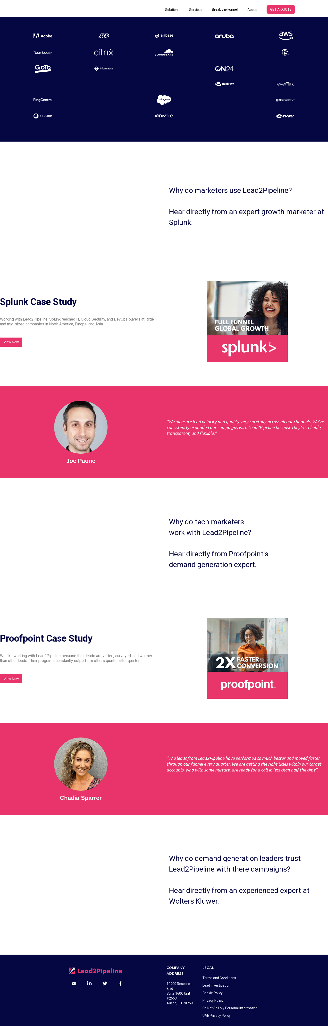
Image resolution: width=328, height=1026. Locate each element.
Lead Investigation (216, 985)
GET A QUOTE (281, 9)
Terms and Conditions (219, 978)
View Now (11, 342)
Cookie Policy (212, 993)
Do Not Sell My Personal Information (230, 1008)
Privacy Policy (212, 1000)
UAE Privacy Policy (216, 1016)
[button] (172, 9)
